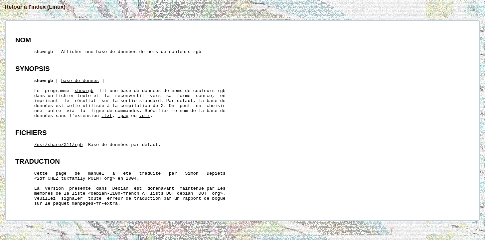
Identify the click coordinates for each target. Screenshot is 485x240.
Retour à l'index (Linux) (35, 7)
